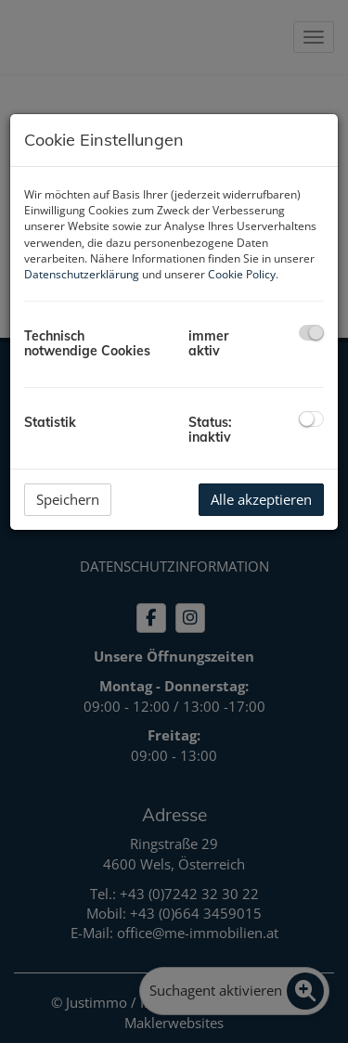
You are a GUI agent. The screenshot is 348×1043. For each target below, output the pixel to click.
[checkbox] (311, 333)
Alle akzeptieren (261, 499)
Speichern (67, 499)
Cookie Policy (242, 274)
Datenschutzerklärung (81, 274)
